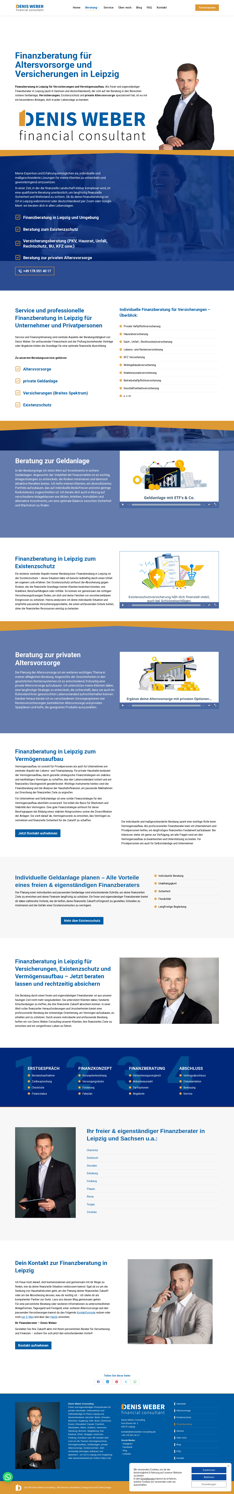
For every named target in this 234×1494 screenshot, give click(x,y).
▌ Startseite (180, 1403)
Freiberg (92, 1181)
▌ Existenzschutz (182, 1417)
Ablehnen (209, 1477)
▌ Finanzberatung (183, 1424)
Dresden (92, 1165)
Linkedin (127, 1454)
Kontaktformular (86, 1312)
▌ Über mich (180, 1437)
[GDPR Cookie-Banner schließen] (228, 1466)
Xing (125, 1450)
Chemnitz (92, 1150)
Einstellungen (148, 1478)
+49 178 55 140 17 (26, 3)
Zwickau (92, 1212)
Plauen (91, 1189)
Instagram (127, 1443)
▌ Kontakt (179, 1458)
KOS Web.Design (102, 1487)
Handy (54, 1317)
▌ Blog (177, 1444)
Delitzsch (92, 1157)
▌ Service (179, 1431)
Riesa (90, 1196)
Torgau (91, 1204)
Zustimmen (209, 1470)
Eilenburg (92, 1173)
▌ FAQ (177, 1451)
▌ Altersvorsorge (182, 1410)
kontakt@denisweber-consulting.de (60, 3)
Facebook (127, 1447)
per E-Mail (27, 1317)
